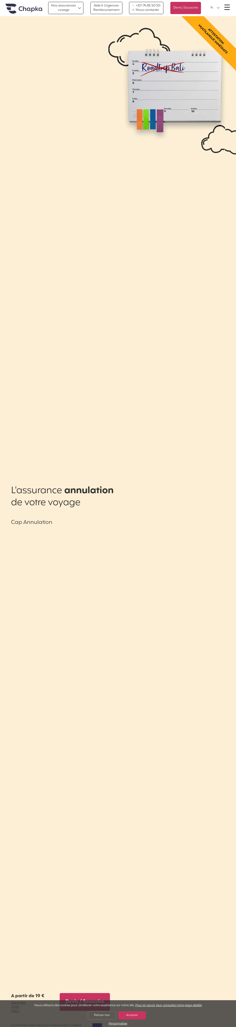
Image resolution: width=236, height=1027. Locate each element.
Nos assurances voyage (63, 7)
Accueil (24, 9)
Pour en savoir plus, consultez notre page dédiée (168, 1005)
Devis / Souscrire (185, 7)
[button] (215, 7)
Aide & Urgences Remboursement (106, 7)
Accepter (132, 1015)
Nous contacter (145, 10)
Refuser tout (102, 1015)
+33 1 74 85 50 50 (146, 6)
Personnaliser (118, 1024)
